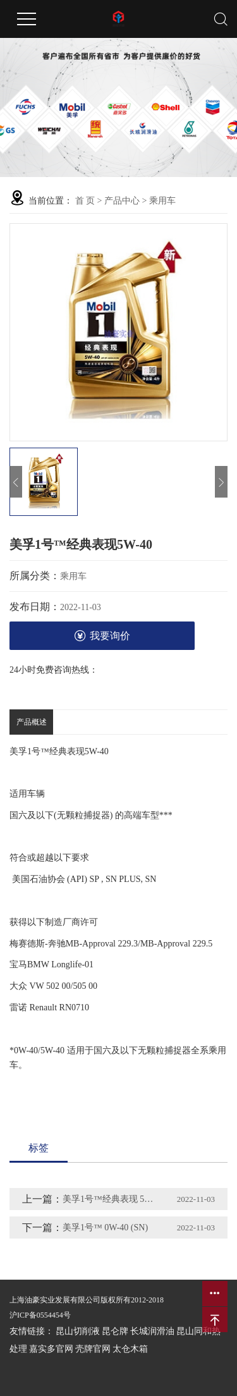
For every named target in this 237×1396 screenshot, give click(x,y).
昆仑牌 (115, 1331)
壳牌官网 (93, 1349)
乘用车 (162, 200)
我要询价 (102, 635)
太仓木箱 (130, 1349)
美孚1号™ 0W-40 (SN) (105, 1227)
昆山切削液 (78, 1331)
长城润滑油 (152, 1331)
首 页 (85, 200)
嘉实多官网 (51, 1349)
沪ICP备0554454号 (40, 1315)
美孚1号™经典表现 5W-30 (111, 1199)
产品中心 (122, 200)
